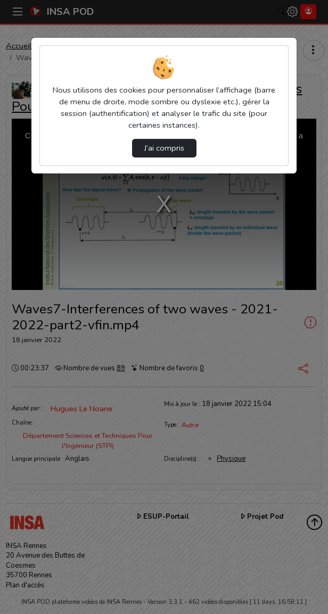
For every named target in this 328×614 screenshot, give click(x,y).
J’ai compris (164, 148)
